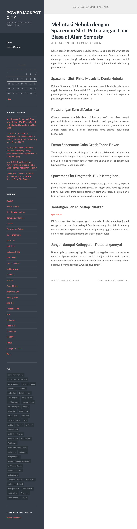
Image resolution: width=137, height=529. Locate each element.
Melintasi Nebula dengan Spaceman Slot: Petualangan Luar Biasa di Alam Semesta (89, 30)
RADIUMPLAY (13, 291)
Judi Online (11, 257)
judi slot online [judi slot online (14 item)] (24, 393)
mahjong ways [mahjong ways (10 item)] (13, 402)
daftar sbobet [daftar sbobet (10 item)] (13, 384)
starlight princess (14, 348)
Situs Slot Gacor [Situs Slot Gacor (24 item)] (14, 420)
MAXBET (11, 274)
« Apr (9, 99)
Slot (8, 314)
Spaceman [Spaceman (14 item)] (25, 493)
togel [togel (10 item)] (25, 498)
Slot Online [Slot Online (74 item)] (30, 479)
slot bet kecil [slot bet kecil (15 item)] (26, 438)
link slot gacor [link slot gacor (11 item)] (13, 397)
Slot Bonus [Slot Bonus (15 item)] (12, 443)
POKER (10, 280)
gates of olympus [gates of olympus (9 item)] (28, 384)
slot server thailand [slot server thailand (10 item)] (15, 484)
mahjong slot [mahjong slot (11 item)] (27, 397)
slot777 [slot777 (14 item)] (20, 425)
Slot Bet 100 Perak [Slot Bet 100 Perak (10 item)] (15, 434)
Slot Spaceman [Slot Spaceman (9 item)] (13, 489)
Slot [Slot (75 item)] (25, 420)
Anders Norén (115, 280)
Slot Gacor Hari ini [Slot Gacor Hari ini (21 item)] (15, 466)
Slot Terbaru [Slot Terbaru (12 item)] (27, 489)
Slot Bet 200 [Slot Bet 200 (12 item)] (13, 438)
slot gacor (11, 320)
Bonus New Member (15, 218)
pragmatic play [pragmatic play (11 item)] (13, 407)
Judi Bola (11, 246)
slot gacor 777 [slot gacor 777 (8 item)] (13, 457)
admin (70, 43)
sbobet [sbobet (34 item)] (25, 407)
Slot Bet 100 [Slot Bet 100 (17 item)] (13, 429)
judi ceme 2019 (13, 252)
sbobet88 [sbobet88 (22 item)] (11, 411)
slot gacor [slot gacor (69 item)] (23, 452)
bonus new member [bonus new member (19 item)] (15, 375)
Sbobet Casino (13, 308)
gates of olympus (14, 235)
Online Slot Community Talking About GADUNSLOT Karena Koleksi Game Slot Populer (20, 176)
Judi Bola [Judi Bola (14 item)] (22, 388)
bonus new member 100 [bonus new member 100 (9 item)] (17, 379)
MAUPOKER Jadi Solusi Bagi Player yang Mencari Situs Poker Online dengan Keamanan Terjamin (22, 165)
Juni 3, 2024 (57, 43)
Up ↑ (127, 280)
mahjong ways (13, 269)
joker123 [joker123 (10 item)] (11, 388)
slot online (11, 331)
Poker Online (12, 286)
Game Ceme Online (15, 229)
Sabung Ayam (12, 297)
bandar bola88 (13, 206)
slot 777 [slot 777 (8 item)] (29, 425)
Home (10, 42)
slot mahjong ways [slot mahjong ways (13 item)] (15, 479)
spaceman (56, 214)
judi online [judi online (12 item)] (12, 393)
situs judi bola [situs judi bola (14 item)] (13, 416)
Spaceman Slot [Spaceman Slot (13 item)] (13, 498)
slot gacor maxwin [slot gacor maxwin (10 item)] (15, 470)
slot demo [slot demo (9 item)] (12, 452)
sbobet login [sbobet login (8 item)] (23, 411)
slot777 (10, 337)
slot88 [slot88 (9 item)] (10, 425)
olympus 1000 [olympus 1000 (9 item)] (28, 402)
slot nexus (11, 325)
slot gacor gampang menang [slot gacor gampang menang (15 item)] (19, 461)
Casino (10, 223)
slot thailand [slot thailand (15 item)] (12, 493)
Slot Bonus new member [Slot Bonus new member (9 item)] (17, 448)
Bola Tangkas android (16, 212)
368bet (10, 201)
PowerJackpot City (69, 280)
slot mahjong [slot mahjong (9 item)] (13, 475)
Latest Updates (14, 47)
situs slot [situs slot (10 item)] (25, 416)
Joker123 (11, 240)
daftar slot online (14, 517)
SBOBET (10, 303)
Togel (9, 354)
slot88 (9, 342)
